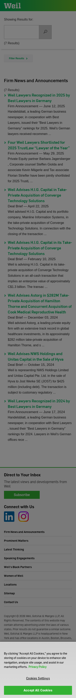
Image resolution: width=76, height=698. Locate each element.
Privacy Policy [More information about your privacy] (37, 666)
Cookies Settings (38, 678)
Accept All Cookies (38, 690)
